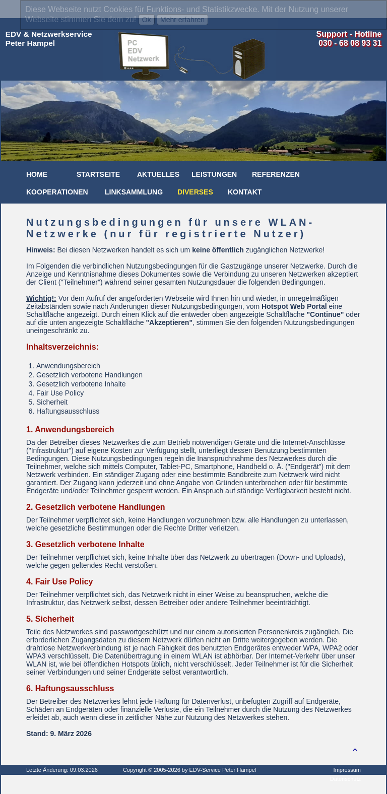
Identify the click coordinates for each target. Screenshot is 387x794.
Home (36, 174)
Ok (146, 20)
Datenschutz (345, 779)
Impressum (347, 770)
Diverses (195, 192)
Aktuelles (158, 174)
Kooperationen (57, 192)
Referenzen (276, 174)
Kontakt (245, 192)
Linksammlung (134, 192)
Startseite (98, 174)
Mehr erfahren (182, 20)
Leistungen (214, 174)
